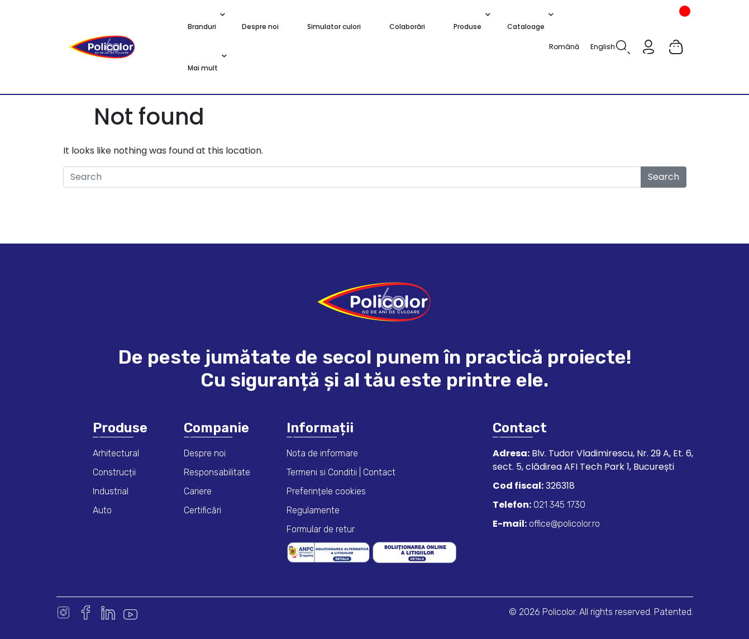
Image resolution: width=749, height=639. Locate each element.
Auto (102, 510)
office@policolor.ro (563, 523)
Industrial (110, 491)
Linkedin (108, 612)
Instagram (63, 612)
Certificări (202, 510)
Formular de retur (321, 529)
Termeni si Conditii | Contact (341, 472)
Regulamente (313, 510)
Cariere (198, 491)
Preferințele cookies (326, 491)
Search (663, 176)
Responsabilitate (217, 472)
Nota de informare (322, 453)
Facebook (86, 612)
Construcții (114, 472)
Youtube (130, 612)
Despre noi (205, 453)
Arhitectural (116, 453)
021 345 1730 (558, 504)
